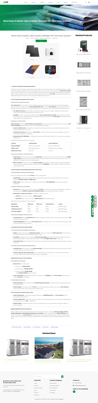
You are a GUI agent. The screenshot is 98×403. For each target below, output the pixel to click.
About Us (36, 392)
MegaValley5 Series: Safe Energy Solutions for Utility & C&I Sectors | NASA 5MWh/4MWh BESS (83, 72)
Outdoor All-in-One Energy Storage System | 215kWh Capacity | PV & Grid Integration (83, 128)
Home (35, 383)
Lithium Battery (27, 327)
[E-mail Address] (47, 376)
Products (36, 385)
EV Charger (52, 392)
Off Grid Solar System (17, 327)
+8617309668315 (78, 383)
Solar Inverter (45, 327)
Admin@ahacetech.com (80, 385)
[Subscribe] (62, 376)
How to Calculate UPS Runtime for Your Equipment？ (16, 359)
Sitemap (61, 399)
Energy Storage (54, 327)
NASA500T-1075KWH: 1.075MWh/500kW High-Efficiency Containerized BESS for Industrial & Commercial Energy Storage (83, 91)
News (35, 390)
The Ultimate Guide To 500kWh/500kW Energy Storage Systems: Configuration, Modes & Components (79, 360)
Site (56, 38)
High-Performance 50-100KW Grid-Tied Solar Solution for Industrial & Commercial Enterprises (83, 54)
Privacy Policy (17, 391)
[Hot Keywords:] (86, 2)
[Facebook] (74, 391)
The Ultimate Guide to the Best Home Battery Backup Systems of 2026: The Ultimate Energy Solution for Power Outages (48, 361)
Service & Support (38, 388)
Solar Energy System (54, 385)
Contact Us (36, 395)
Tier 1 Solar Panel (36, 327)
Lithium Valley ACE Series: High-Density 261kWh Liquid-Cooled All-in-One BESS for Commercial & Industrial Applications (83, 109)
